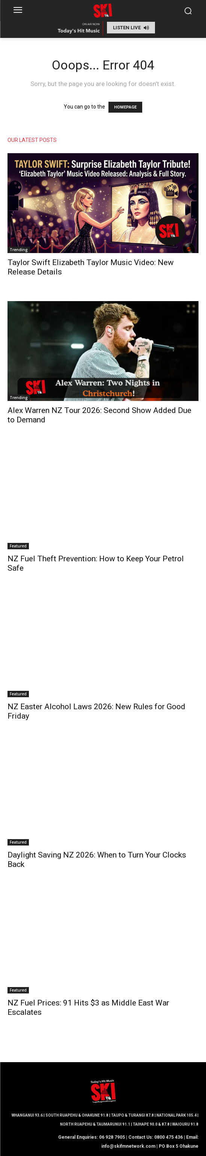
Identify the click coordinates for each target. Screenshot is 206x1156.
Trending (19, 249)
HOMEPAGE (125, 107)
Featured (18, 546)
